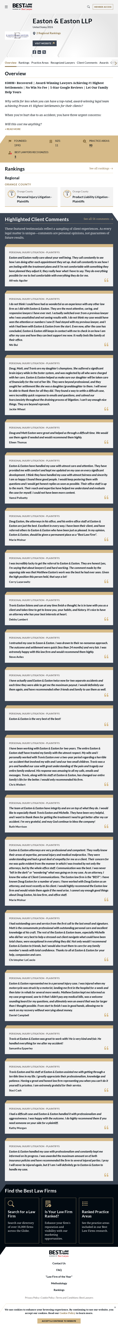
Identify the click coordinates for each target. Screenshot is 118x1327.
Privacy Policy (32, 1297)
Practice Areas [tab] (40, 62)
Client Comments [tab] (87, 62)
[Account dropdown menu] (103, 7)
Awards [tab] (104, 62)
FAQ (59, 1270)
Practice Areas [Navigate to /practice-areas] (96, 1220)
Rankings (59, 1289)
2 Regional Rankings (48, 33)
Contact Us (59, 1263)
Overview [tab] (10, 62)
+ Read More (13, 129)
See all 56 (98, 218)
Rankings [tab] (24, 62)
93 (90, 145)
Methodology (59, 1283)
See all (101, 168)
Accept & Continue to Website (59, 1321)
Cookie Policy (48, 1297)
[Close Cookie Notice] (113, 1307)
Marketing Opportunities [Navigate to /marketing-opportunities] (59, 1220)
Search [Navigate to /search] (22, 1220)
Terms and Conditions (67, 1297)
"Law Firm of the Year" (59, 1276)
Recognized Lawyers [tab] (63, 62)
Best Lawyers (86, 1297)
